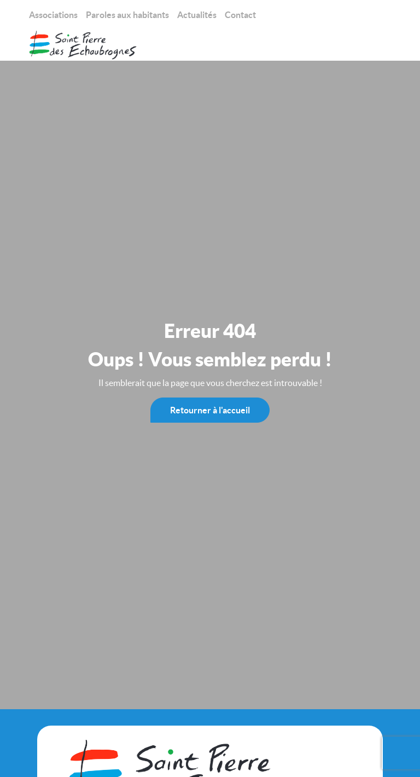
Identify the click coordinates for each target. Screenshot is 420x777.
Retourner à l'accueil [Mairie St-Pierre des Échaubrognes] (210, 410)
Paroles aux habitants (127, 15)
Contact (240, 15)
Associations (53, 15)
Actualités (197, 15)
